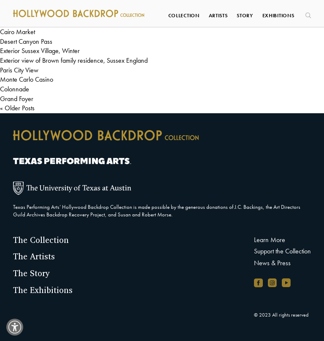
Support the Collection (282, 251)
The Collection (41, 240)
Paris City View (19, 70)
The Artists (34, 256)
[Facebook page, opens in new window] (258, 282)
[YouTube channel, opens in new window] (286, 282)
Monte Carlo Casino (26, 79)
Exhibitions (278, 16)
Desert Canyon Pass (26, 41)
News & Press (272, 262)
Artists (218, 16)
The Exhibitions (43, 290)
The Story (31, 273)
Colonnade (14, 89)
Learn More (269, 239)
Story (245, 16)
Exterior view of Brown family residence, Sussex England (74, 60)
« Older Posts (17, 108)
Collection (184, 16)
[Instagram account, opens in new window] (272, 282)
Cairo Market (17, 31)
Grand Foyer (16, 98)
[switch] (14, 327)
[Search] (307, 12)
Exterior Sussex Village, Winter (40, 50)
